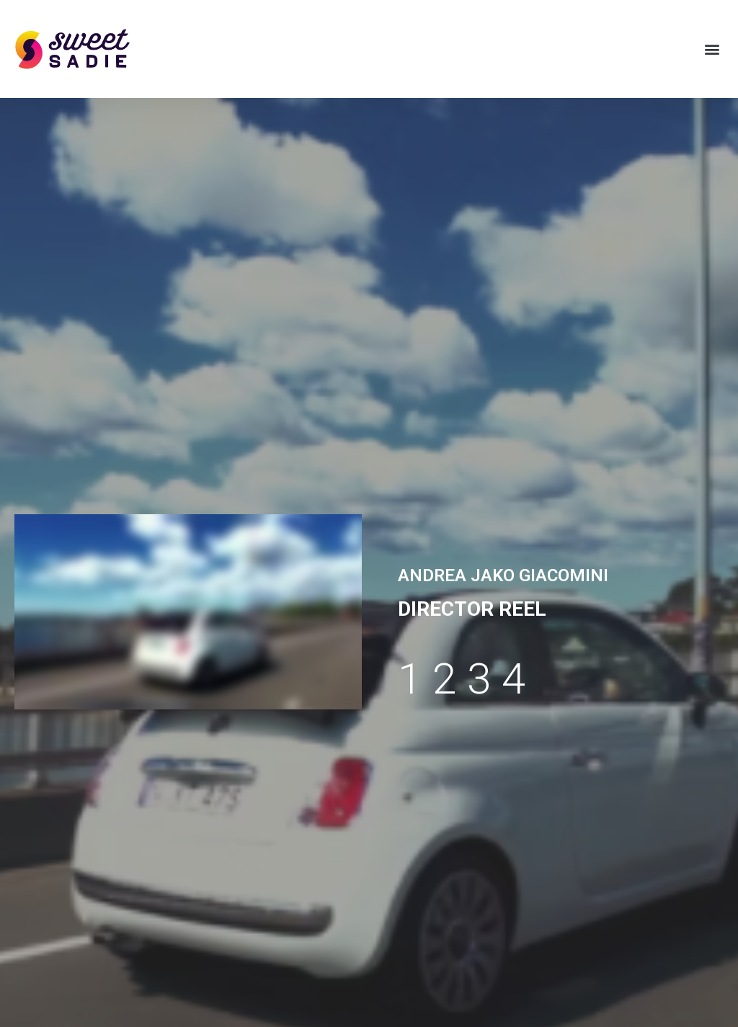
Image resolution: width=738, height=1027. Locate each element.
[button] (712, 49)
